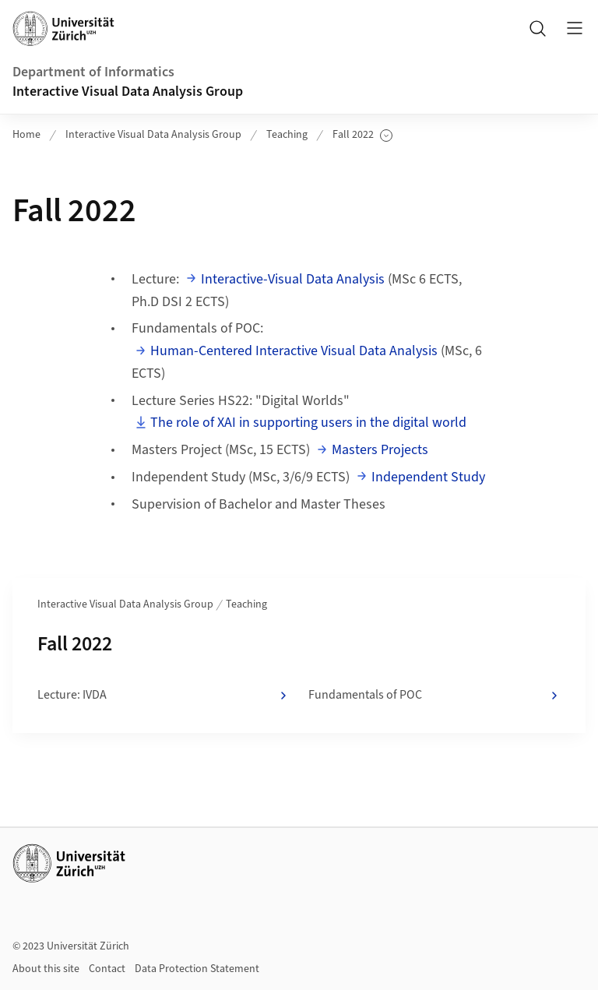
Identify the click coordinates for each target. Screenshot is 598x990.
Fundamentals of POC (434, 695)
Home (26, 135)
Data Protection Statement (197, 969)
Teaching (287, 135)
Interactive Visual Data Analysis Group (127, 91)
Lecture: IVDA (163, 695)
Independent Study (428, 477)
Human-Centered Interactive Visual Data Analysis (294, 351)
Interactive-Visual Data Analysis (293, 279)
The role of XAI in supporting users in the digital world (308, 422)
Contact (107, 969)
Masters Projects (380, 450)
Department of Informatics (93, 72)
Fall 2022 (362, 135)
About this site (45, 969)
